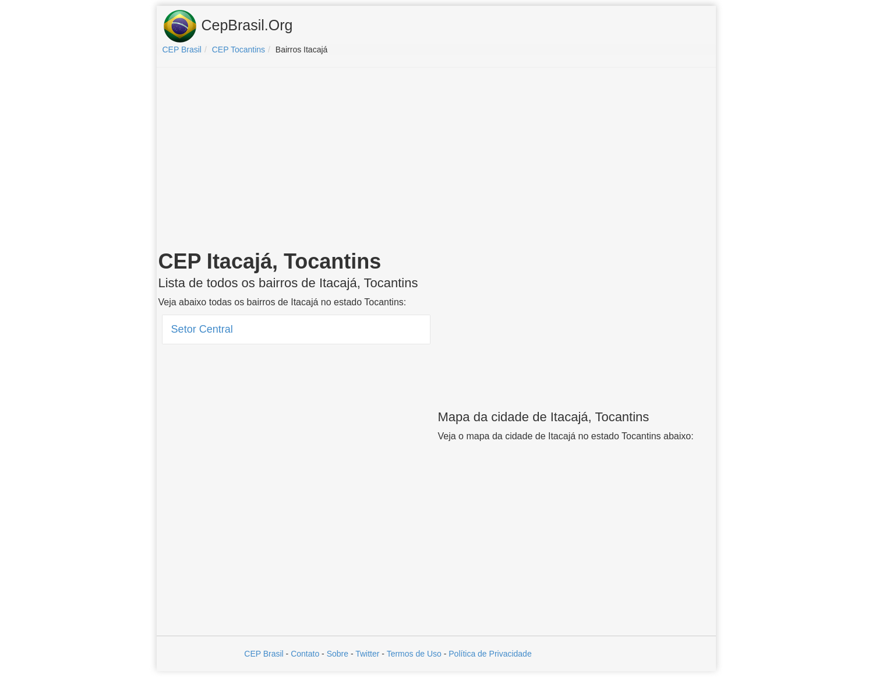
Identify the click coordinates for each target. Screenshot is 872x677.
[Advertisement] (436, 160)
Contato (305, 653)
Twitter (367, 653)
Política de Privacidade (490, 653)
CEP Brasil (263, 653)
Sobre (337, 653)
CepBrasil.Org (228, 26)
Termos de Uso (414, 653)
